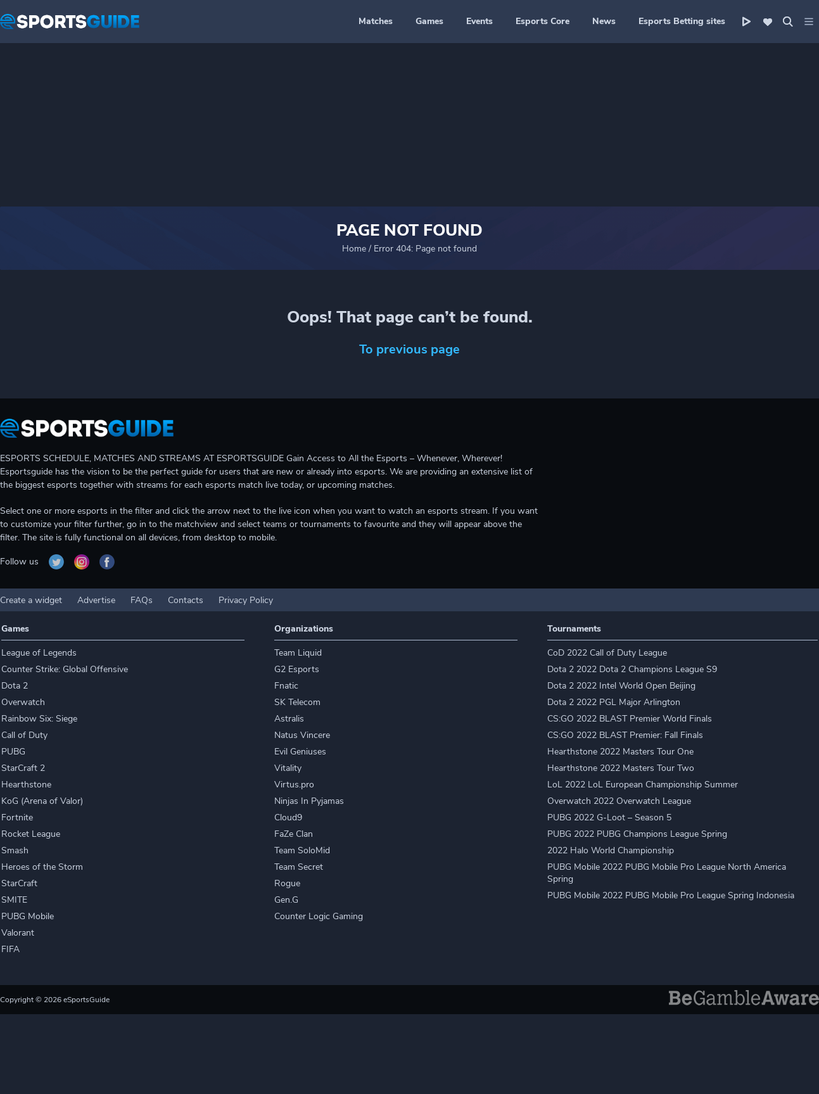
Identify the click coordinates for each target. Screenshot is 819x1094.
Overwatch (23, 702)
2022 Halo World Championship (610, 850)
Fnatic (286, 686)
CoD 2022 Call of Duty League (607, 653)
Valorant (17, 933)
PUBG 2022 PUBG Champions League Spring (637, 834)
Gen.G (286, 900)
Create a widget (31, 600)
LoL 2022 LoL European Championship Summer (642, 785)
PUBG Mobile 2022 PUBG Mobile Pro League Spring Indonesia (670, 895)
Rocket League (30, 834)
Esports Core (542, 21)
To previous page (409, 349)
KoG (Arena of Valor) (42, 801)
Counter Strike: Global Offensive (64, 669)
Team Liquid (298, 653)
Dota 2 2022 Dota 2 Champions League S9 (632, 669)
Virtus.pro (294, 785)
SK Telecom (297, 702)
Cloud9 (288, 817)
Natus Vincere (302, 735)
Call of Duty (24, 735)
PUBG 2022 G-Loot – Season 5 (609, 817)
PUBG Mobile (27, 916)
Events (479, 21)
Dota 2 (14, 686)
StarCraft (19, 883)
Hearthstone (26, 785)
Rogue (287, 883)
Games (429, 21)
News (604, 21)
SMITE (14, 900)
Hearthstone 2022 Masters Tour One (620, 752)
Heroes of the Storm (42, 867)
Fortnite (17, 817)
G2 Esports (296, 669)
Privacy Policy (246, 600)
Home (354, 249)
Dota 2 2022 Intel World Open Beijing (621, 686)
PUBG (13, 752)
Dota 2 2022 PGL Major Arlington (613, 702)
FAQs (141, 600)
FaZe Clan (293, 834)
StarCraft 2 (23, 768)
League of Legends (39, 653)
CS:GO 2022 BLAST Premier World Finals (629, 719)
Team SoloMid (302, 850)
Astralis (289, 719)
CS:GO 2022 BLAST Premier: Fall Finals (625, 735)
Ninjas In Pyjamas (309, 801)
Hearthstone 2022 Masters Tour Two (620, 768)
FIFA (10, 949)
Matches (376, 21)
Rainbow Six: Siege (39, 719)
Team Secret (298, 867)
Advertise (96, 600)
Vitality (288, 768)
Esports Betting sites (681, 21)
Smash (15, 850)
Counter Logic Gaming (318, 916)
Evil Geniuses (300, 752)
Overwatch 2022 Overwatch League (619, 801)
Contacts (185, 600)
